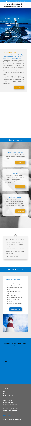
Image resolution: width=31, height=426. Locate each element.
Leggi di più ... (19, 87)
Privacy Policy (7, 415)
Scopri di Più (15, 309)
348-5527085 (10, 1)
